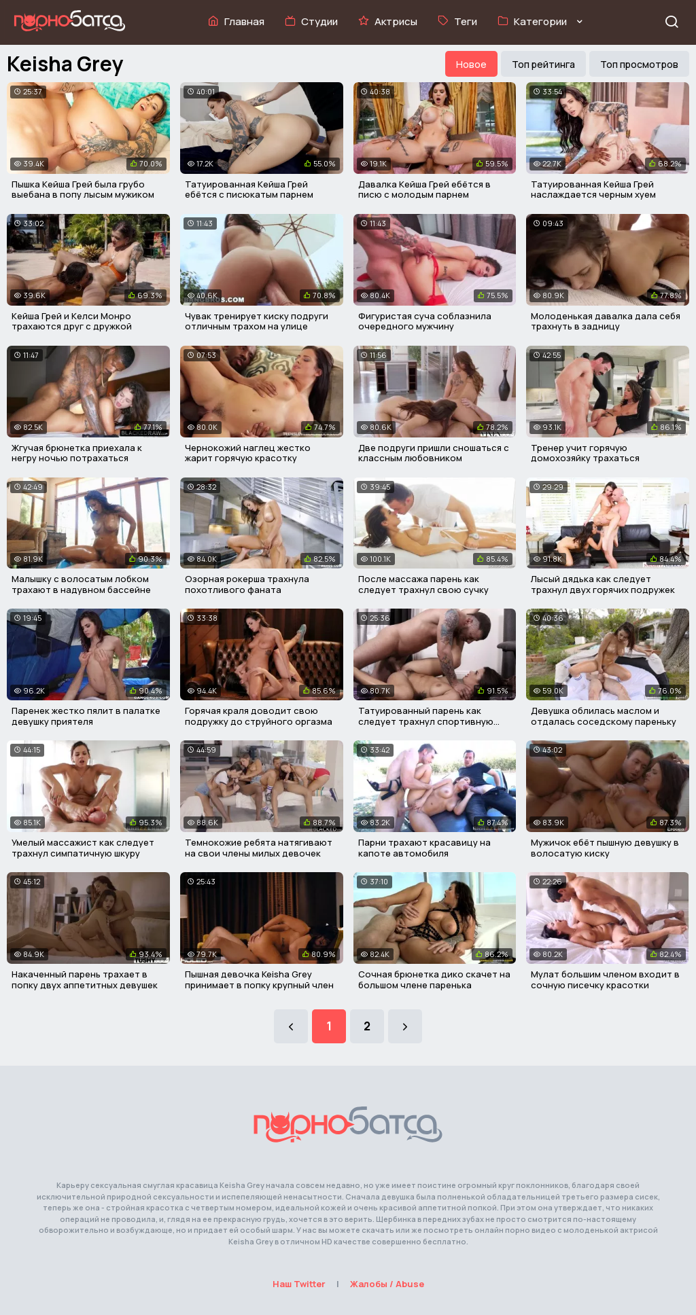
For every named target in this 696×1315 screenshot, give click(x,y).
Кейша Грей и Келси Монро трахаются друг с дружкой (72, 321)
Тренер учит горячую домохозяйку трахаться (585, 453)
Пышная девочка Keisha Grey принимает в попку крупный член (259, 979)
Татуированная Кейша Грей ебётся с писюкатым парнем (249, 189)
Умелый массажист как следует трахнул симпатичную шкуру (83, 847)
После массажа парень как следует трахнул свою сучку (423, 584)
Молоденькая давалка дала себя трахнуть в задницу (605, 321)
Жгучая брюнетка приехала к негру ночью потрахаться (77, 453)
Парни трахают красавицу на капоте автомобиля (424, 847)
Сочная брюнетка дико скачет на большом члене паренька (434, 979)
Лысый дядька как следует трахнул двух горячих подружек (603, 584)
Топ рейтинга (543, 64)
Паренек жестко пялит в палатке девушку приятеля (86, 715)
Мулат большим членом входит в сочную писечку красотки (605, 979)
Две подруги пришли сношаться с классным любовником (433, 453)
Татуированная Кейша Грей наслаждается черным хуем (593, 189)
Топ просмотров (639, 64)
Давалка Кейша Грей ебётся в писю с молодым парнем (424, 189)
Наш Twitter (299, 1284)
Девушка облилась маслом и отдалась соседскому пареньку (603, 715)
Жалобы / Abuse (387, 1284)
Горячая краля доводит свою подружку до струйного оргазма (258, 715)
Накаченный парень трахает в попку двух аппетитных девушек (85, 979)
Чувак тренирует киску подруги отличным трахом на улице (256, 321)
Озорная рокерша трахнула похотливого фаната (247, 584)
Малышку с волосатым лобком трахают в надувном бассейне (81, 584)
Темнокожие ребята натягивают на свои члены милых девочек (258, 847)
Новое (471, 64)
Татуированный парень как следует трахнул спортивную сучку (425, 721)
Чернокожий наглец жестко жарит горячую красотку (248, 453)
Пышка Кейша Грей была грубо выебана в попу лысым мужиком (83, 189)
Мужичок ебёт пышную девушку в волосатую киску (605, 847)
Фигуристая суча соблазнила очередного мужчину (424, 321)
